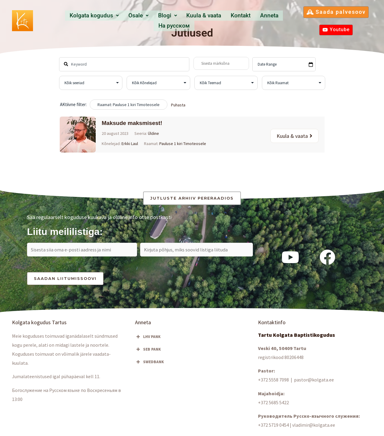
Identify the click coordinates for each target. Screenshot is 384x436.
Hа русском (276, 20)
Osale (122, 20)
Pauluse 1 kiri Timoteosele (182, 143)
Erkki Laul (130, 143)
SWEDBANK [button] (149, 364)
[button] (81, 20)
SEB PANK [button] (148, 351)
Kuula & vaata (183, 20)
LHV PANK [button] (147, 339)
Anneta (244, 20)
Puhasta (178, 105)
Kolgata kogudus (81, 20)
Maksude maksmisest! (132, 123)
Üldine (153, 133)
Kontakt (218, 20)
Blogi (148, 20)
